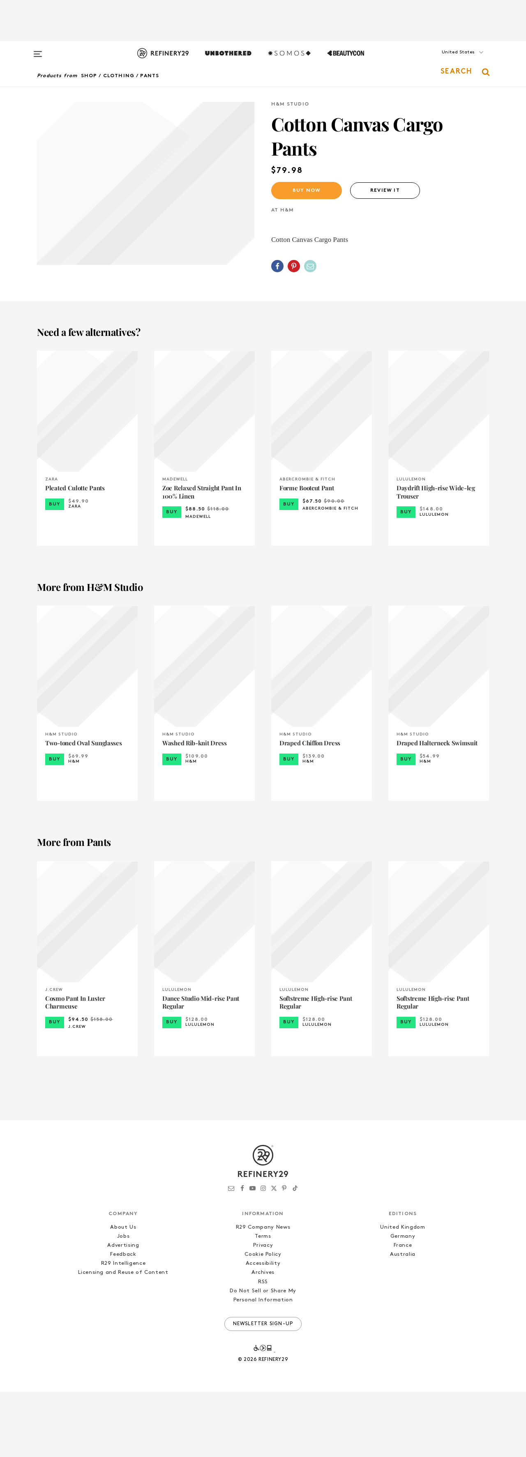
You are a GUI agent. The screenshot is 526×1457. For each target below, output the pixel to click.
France (403, 1310)
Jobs (123, 1301)
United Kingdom (402, 1292)
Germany (402, 1301)
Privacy (263, 1310)
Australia (402, 1319)
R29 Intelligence (123, 1328)
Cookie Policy (263, 1319)
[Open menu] (38, 50)
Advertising (123, 1310)
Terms (263, 1301)
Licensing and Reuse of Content (123, 1337)
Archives (263, 1337)
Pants (149, 76)
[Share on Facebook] (277, 266)
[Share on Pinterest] (294, 266)
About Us (123, 1292)
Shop (89, 76)
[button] (448, 60)
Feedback (123, 1319)
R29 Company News (263, 1292)
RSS (263, 1347)
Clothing (119, 76)
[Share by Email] (310, 266)
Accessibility (263, 1328)
